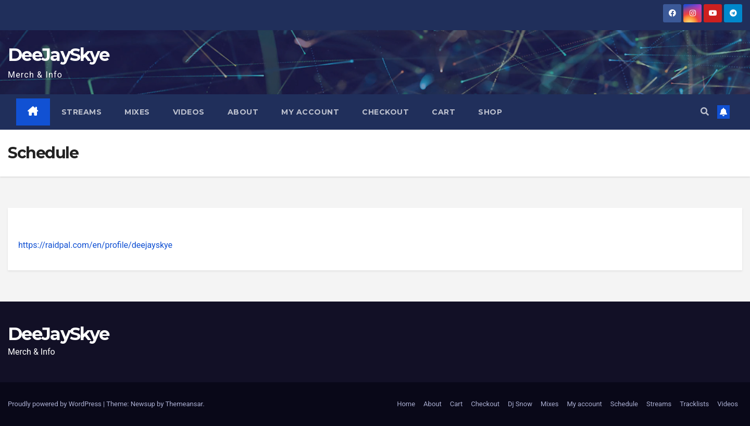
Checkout (385, 112)
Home (406, 404)
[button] (705, 112)
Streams (81, 112)
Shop (490, 112)
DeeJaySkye (58, 55)
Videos (189, 112)
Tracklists (694, 404)
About (243, 112)
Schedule (624, 404)
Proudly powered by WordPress (55, 404)
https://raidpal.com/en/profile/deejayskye (95, 245)
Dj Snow (520, 404)
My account (310, 112)
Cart (443, 112)
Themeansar (184, 404)
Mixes (137, 112)
